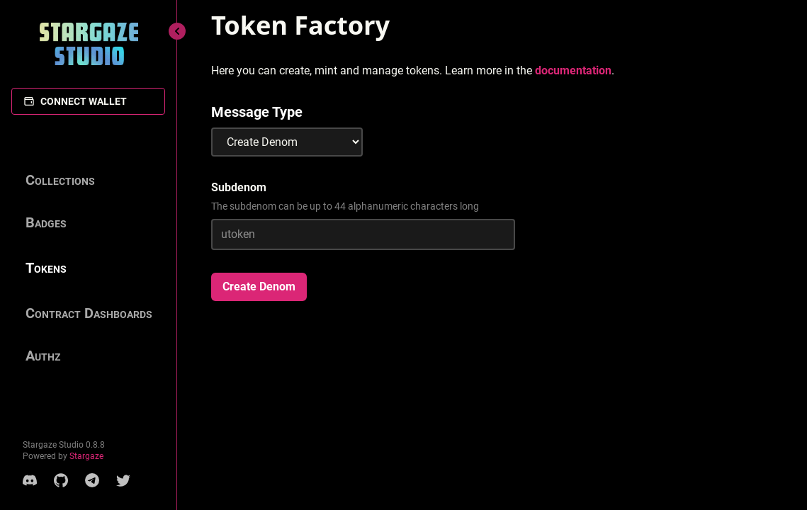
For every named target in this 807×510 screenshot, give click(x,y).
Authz (43, 355)
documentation (573, 70)
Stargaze (86, 456)
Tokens (46, 267)
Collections (60, 179)
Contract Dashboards (89, 313)
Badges (46, 222)
